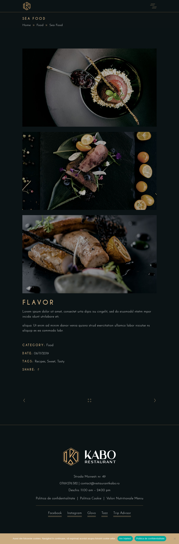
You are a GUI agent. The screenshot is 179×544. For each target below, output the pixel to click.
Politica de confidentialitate (55, 498)
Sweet (51, 361)
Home (26, 25)
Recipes (40, 361)
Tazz (104, 514)
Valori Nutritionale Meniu (124, 498)
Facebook (55, 514)
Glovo (91, 514)
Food (40, 25)
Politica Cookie (90, 498)
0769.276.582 (69, 483)
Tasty (61, 361)
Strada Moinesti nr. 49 (90, 476)
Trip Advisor (122, 514)
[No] (174, 538)
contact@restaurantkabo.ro (100, 483)
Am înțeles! (125, 538)
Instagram (74, 514)
